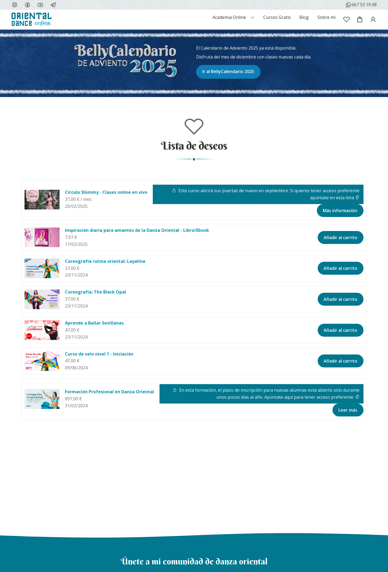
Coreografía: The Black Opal (95, 292)
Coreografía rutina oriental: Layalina (105, 261)
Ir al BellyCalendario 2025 (228, 71)
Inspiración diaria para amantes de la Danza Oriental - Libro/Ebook (137, 230)
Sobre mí (326, 17)
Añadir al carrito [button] (340, 237)
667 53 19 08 (361, 5)
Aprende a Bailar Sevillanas (94, 323)
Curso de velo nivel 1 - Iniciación (99, 354)
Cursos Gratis (277, 17)
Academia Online (229, 17)
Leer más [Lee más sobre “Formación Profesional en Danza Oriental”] (347, 410)
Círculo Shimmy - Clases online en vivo (106, 192)
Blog (304, 17)
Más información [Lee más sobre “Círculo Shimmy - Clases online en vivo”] (340, 210)
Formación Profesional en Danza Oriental (109, 392)
